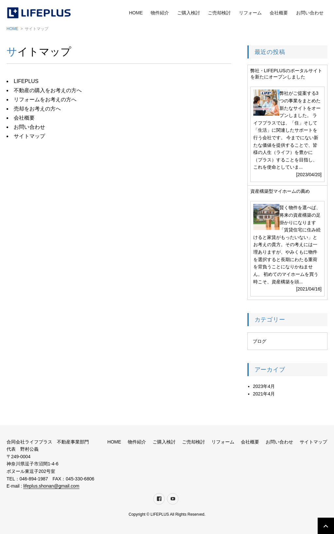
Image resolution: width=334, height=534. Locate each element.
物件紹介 (160, 12)
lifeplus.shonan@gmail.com (51, 486)
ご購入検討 (188, 12)
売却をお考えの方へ (37, 108)
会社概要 (279, 12)
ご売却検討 (219, 12)
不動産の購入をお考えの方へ (48, 90)
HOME (136, 12)
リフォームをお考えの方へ (45, 99)
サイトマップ (29, 136)
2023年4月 (264, 386)
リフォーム (250, 12)
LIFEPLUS (26, 81)
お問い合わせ (310, 12)
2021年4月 (264, 393)
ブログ (259, 341)
